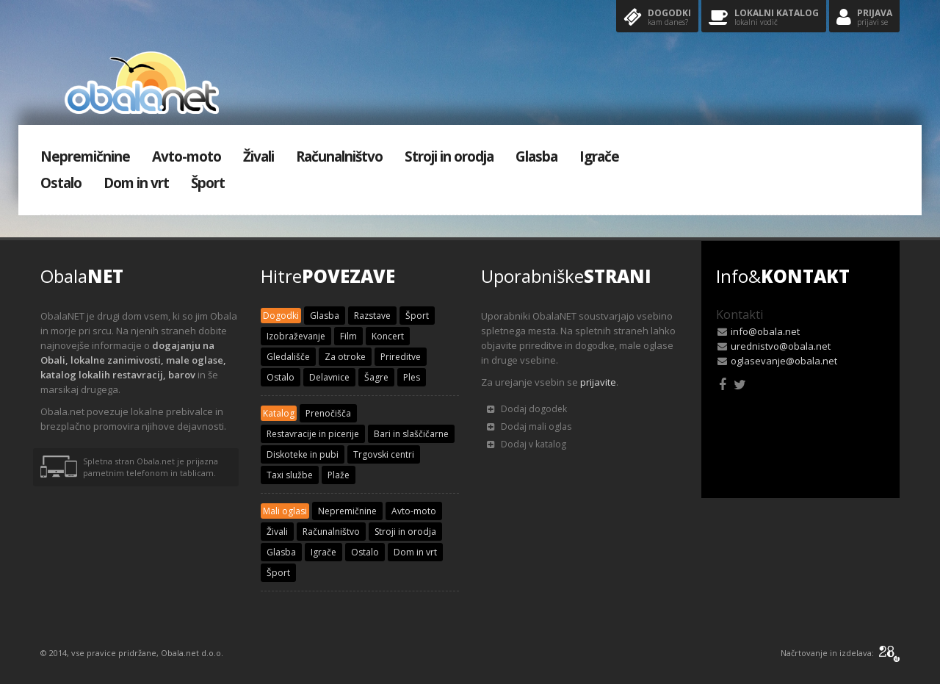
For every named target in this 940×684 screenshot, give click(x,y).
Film (348, 336)
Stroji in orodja (449, 156)
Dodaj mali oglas (529, 426)
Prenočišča (328, 413)
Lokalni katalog (764, 18)
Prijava (864, 18)
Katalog (278, 413)
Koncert (388, 336)
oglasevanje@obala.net (784, 360)
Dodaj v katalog (526, 444)
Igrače (599, 156)
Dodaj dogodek (527, 409)
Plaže (339, 475)
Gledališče (288, 356)
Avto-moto (186, 156)
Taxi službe (290, 475)
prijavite (598, 382)
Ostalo (61, 182)
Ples (411, 377)
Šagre (376, 377)
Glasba (536, 156)
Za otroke (345, 356)
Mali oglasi (285, 511)
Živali (258, 156)
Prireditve (400, 356)
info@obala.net (765, 331)
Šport (208, 182)
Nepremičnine (85, 156)
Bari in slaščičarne (411, 434)
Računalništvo (339, 156)
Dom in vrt (136, 182)
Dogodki (657, 18)
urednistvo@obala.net (781, 346)
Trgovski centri (383, 454)
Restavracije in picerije (313, 434)
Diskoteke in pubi (303, 454)
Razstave (372, 315)
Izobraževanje (296, 336)
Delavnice (329, 377)
